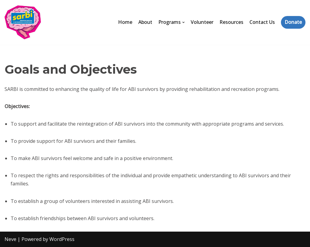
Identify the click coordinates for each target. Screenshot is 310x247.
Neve (10, 239)
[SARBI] (23, 22)
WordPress (61, 239)
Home (125, 22)
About (145, 22)
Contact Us (262, 22)
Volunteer (202, 22)
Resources (231, 22)
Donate (293, 22)
